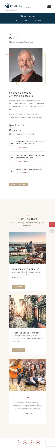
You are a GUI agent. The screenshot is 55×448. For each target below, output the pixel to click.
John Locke (28, 414)
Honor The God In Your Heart (26, 333)
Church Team (25, 20)
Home (15, 20)
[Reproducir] (12, 143)
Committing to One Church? (25, 269)
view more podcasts (19, 184)
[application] (27, 150)
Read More (19, 286)
